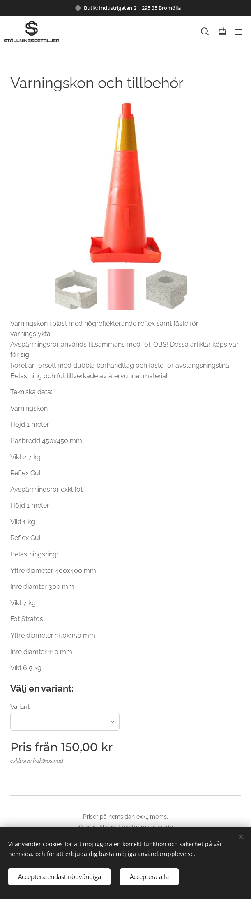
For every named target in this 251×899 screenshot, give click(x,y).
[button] (205, 31)
